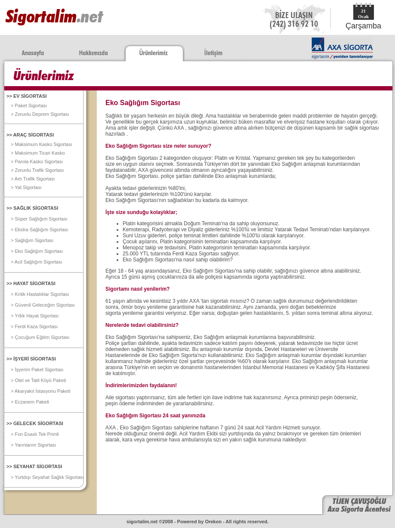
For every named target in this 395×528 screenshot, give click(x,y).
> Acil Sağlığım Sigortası (36, 261)
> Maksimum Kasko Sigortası (41, 144)
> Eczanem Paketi (30, 401)
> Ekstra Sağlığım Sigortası (39, 229)
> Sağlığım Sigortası (32, 240)
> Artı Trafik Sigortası (33, 178)
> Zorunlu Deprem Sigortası (40, 114)
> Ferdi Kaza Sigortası (34, 326)
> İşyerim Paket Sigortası (37, 369)
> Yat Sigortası (26, 187)
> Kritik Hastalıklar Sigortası (40, 294)
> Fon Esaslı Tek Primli (35, 434)
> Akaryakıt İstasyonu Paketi (41, 391)
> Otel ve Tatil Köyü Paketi (38, 380)
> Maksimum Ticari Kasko (38, 152)
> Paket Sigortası (29, 105)
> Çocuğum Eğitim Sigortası (40, 337)
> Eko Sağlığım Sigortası (37, 251)
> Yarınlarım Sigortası (33, 444)
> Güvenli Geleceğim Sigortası (43, 304)
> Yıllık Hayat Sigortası (35, 315)
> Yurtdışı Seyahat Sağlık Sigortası (47, 477)
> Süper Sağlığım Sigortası (39, 218)
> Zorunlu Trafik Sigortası (37, 170)
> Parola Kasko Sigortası (37, 161)
